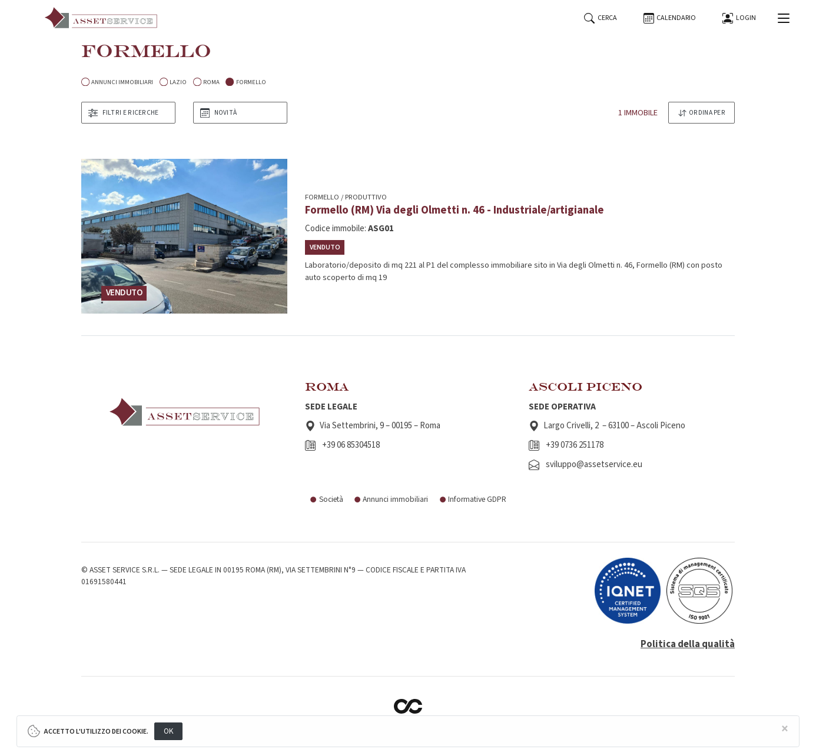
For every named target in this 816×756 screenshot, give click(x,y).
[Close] (785, 729)
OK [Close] (169, 731)
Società (326, 499)
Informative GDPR (472, 499)
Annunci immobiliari (391, 499)
